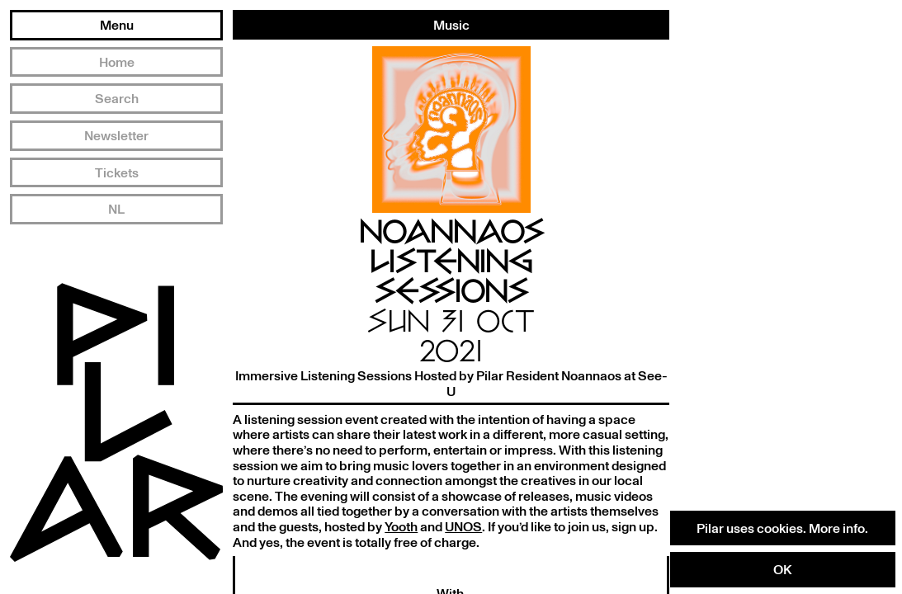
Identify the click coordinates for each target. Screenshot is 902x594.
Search (117, 98)
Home (117, 62)
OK (782, 569)
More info (837, 528)
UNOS (463, 526)
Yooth (401, 526)
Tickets (117, 172)
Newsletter (116, 135)
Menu (117, 25)
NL (116, 209)
